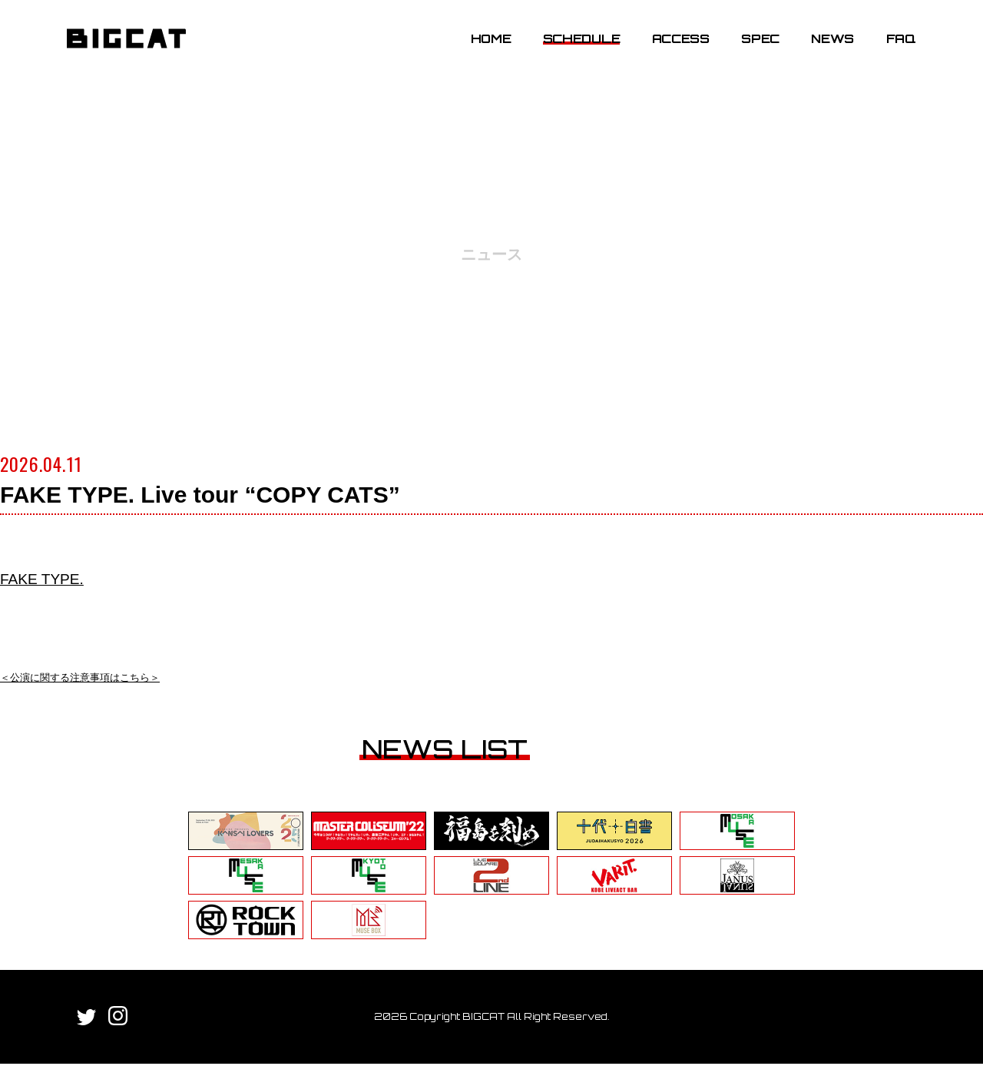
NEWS (823, 48)
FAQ (891, 48)
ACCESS (671, 48)
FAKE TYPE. (52, 577)
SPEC (751, 48)
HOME (481, 48)
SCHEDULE (571, 48)
